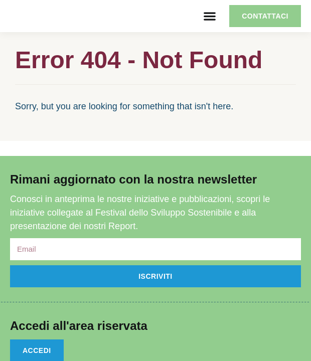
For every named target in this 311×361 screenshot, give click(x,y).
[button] (209, 16)
